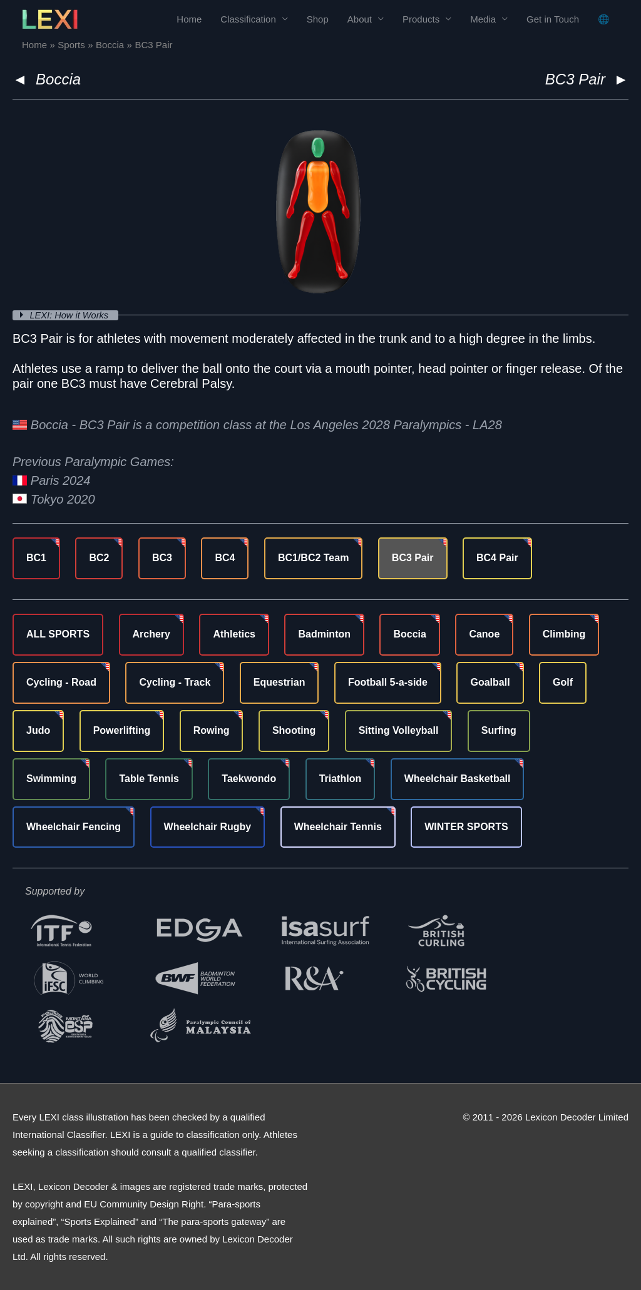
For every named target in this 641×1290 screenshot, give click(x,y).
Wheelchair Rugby (208, 826)
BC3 (162, 557)
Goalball (490, 682)
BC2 (99, 557)
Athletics (234, 634)
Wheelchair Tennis (338, 826)
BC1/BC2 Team (313, 557)
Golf (563, 682)
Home (189, 19)
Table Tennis (148, 778)
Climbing (564, 634)
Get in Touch (552, 19)
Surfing (498, 730)
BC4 (225, 557)
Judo (38, 730)
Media (483, 19)
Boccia (58, 79)
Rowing (211, 730)
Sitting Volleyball (399, 730)
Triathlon (340, 778)
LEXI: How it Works (71, 315)
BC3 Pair (413, 557)
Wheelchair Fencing (73, 826)
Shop (318, 19)
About (359, 19)
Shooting (293, 730)
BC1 (36, 557)
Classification (247, 19)
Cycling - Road (61, 682)
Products (421, 19)
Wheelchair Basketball (457, 778)
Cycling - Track (174, 682)
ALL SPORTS (58, 634)
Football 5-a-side (388, 682)
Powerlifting (122, 730)
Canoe (484, 634)
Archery (151, 634)
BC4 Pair (497, 557)
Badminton (324, 634)
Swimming (51, 778)
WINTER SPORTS (466, 826)
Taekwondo (249, 778)
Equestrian (279, 682)
